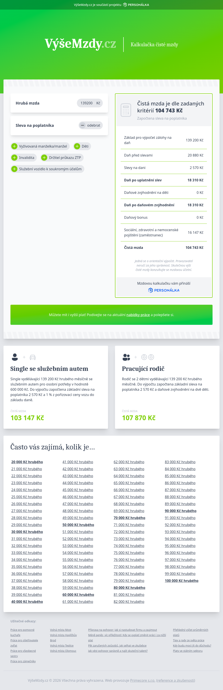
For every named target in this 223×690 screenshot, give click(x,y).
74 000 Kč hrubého (129, 545)
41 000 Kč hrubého (78, 461)
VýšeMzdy (80, 44)
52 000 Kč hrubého (78, 538)
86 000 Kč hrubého (180, 482)
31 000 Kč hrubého (26, 538)
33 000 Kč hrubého (26, 552)
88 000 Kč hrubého (180, 496)
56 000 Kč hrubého (78, 566)
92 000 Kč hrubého (180, 524)
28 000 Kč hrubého (26, 517)
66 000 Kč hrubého (129, 489)
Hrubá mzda (27, 103)
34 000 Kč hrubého (26, 559)
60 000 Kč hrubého (78, 594)
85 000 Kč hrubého (180, 475)
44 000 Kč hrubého (78, 482)
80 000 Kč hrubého (129, 587)
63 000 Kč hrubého (129, 468)
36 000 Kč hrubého (26, 573)
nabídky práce (138, 314)
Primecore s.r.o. (142, 680)
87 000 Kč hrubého (180, 489)
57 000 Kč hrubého (78, 573)
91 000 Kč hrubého (180, 517)
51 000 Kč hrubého (78, 531)
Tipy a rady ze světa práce (188, 640)
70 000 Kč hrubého (129, 517)
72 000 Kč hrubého (129, 531)
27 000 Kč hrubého (26, 510)
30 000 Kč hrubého (27, 531)
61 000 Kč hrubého (78, 601)
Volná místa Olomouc (63, 651)
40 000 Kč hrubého (27, 601)
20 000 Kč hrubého (27, 461)
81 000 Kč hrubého (129, 594)
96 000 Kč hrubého (180, 552)
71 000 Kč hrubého (129, 524)
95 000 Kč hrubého (180, 545)
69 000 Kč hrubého (129, 510)
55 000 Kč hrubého (78, 559)
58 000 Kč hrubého (78, 580)
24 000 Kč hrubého (26, 489)
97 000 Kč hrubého (180, 559)
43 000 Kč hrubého (78, 475)
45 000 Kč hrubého (78, 489)
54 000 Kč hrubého (78, 552)
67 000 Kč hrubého (129, 496)
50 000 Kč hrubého (78, 524)
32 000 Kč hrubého (26, 545)
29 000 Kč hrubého (26, 524)
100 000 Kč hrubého (181, 580)
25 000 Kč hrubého (26, 496)
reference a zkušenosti (175, 680)
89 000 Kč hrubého (180, 503)
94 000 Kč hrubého (180, 538)
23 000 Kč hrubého (26, 482)
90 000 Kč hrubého (180, 510)
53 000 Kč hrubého (78, 545)
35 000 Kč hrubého (26, 566)
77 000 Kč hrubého (129, 566)
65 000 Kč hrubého (129, 482)
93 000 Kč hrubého (180, 531)
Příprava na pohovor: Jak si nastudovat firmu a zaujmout (122, 630)
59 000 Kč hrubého (78, 587)
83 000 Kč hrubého (180, 461)
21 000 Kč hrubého (26, 468)
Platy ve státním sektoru (188, 651)
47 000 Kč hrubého (78, 503)
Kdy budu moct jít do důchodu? (192, 645)
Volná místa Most (60, 630)
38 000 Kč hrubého (26, 587)
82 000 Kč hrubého (129, 601)
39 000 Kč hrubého (26, 594)
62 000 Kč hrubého (129, 461)
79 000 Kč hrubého (129, 580)
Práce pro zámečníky (23, 661)
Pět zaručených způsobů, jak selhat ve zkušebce (117, 645)
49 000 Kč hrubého (78, 517)
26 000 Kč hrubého (26, 503)
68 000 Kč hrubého (129, 503)
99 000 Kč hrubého (180, 573)
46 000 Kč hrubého (78, 496)
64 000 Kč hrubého (129, 475)
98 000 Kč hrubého (180, 566)
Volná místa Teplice (62, 645)
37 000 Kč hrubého (26, 580)
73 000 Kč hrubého (129, 538)
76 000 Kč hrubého (129, 559)
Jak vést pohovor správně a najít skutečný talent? (118, 651)
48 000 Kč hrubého (78, 510)
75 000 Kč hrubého (129, 552)
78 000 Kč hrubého (129, 573)
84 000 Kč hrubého (180, 468)
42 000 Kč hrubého (78, 468)
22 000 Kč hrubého (26, 475)
